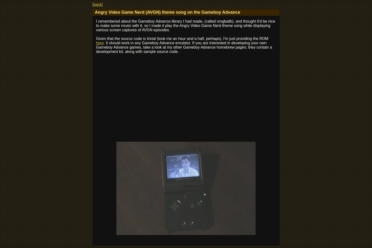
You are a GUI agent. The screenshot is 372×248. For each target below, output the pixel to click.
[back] (97, 4)
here (100, 43)
